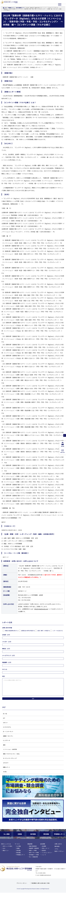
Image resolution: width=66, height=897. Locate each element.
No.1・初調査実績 (33, 857)
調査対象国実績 (32, 846)
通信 (4, 745)
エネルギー (6, 763)
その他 (4, 771)
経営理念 (44, 850)
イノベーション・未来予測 (10, 749)
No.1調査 (18, 846)
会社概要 (44, 846)
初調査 (18, 848)
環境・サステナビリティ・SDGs (11, 754)
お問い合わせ (58, 844)
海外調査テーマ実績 (34, 854)
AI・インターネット (8, 731)
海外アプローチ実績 (34, 852)
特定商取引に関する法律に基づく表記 (40, 883)
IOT (4, 718)
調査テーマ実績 (32, 850)
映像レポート (6, 767)
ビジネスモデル (7, 727)
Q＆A (4, 848)
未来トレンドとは (6, 844)
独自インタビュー (59, 851)
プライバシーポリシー (22, 883)
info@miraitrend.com (41, 609)
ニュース (44, 854)
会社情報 (42, 844)
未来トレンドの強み (7, 846)
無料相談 (57, 846)
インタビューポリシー (47, 852)
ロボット (5, 722)
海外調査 (18, 850)
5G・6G (5, 713)
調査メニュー (6, 850)
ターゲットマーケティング (10, 758)
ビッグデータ (6, 740)
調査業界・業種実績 (34, 848)
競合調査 (18, 852)
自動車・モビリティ (8, 736)
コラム (56, 849)
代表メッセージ (45, 848)
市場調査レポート (20, 854)
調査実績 (29, 844)
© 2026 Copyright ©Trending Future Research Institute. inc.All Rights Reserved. (33, 888)
